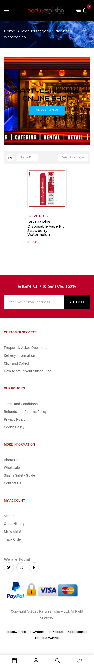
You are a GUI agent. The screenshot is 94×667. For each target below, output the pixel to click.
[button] (85, 10)
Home (9, 31)
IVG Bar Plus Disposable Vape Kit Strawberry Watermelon (45, 228)
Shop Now (47, 110)
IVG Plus (40, 216)
